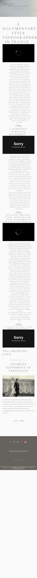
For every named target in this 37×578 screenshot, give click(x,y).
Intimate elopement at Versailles (18, 367)
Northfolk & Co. (18, 468)
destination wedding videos (18, 66)
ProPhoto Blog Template (18, 467)
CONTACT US (18, 460)
